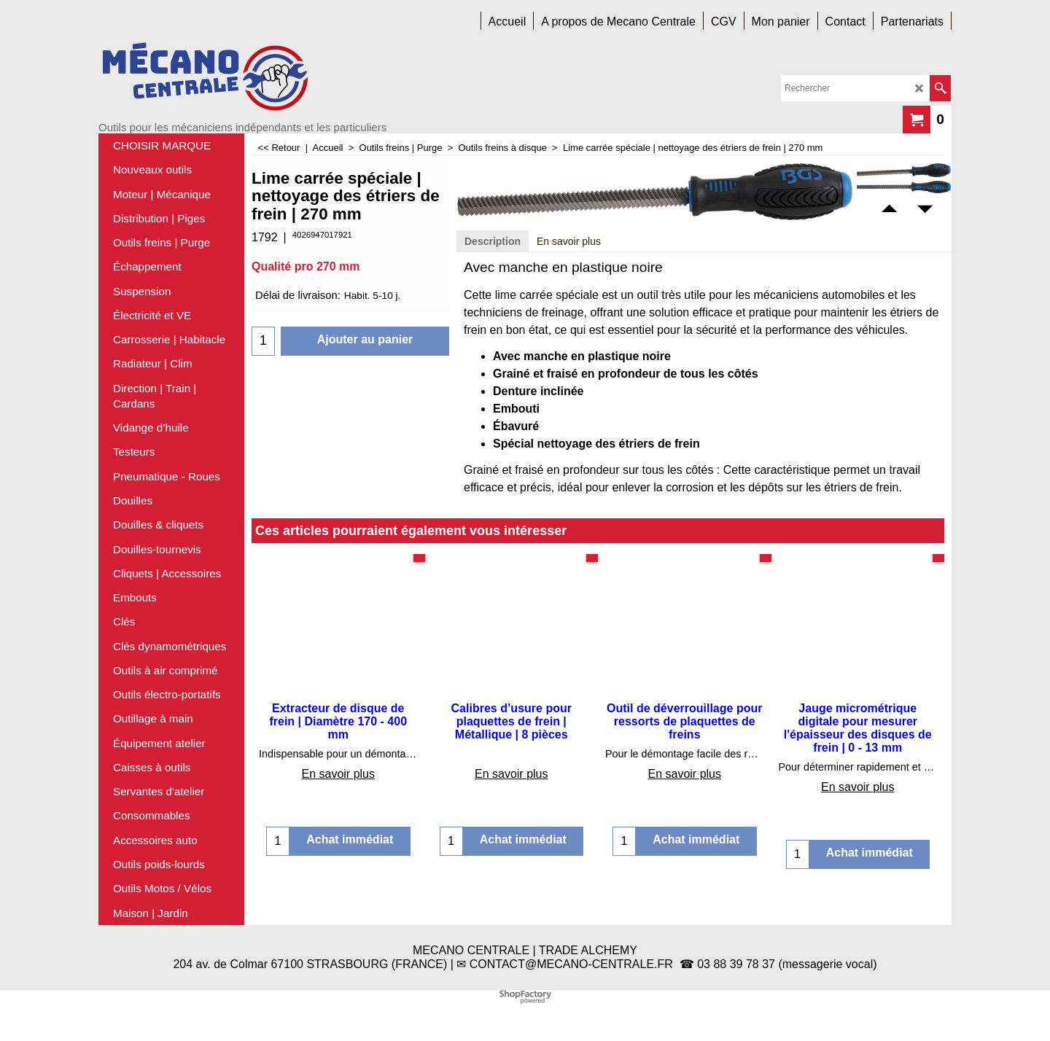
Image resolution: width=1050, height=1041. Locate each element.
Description (492, 241)
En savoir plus (569, 241)
